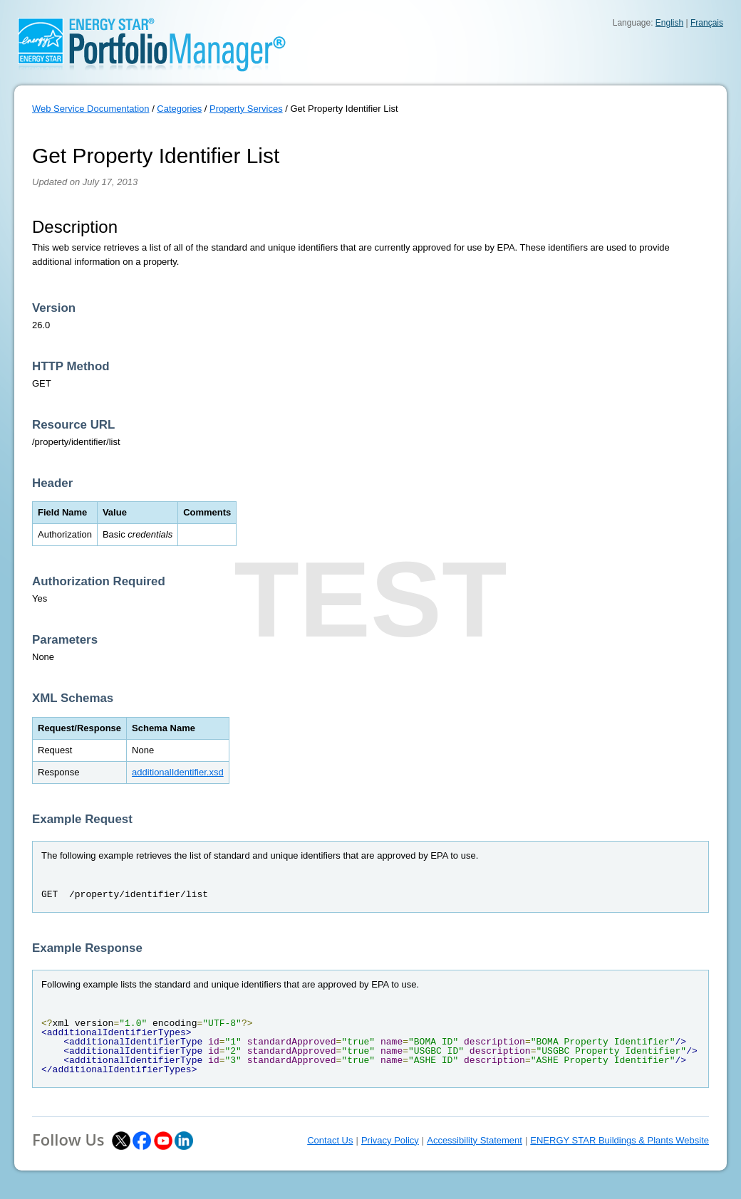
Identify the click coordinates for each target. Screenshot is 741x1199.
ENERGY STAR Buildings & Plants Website (619, 1140)
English (669, 23)
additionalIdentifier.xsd (178, 772)
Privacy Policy (390, 1140)
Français (706, 23)
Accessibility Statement (474, 1140)
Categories (179, 108)
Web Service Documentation (91, 108)
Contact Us (330, 1140)
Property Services (246, 108)
